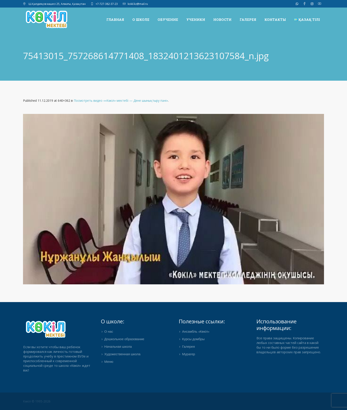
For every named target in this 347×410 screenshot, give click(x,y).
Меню (108, 362)
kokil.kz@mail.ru (138, 4)
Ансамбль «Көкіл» (195, 331)
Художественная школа (122, 354)
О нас (108, 331)
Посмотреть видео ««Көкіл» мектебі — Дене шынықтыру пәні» (121, 100)
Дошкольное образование (124, 339)
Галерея (188, 346)
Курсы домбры (193, 339)
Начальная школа (118, 346)
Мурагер (188, 354)
